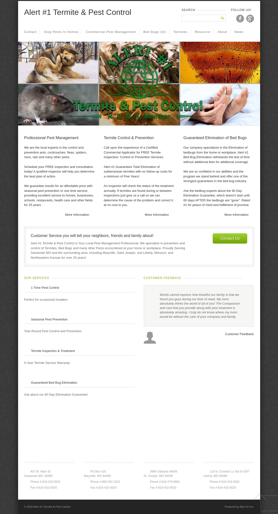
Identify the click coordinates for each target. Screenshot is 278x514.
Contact (30, 32)
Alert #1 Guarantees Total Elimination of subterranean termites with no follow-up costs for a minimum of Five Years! (138, 171)
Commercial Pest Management (111, 32)
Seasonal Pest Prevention (49, 319)
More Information (77, 214)
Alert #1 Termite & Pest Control (78, 12)
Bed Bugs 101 (154, 32)
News (239, 32)
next (251, 278)
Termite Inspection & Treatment (53, 351)
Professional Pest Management (51, 138)
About (222, 32)
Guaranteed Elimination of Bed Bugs (215, 138)
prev (245, 278)
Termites (181, 32)
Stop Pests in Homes (61, 32)
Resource (203, 32)
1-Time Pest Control (45, 287)
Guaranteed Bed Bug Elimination (54, 382)
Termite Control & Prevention (129, 138)
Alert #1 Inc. (247, 506)
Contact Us (230, 238)
